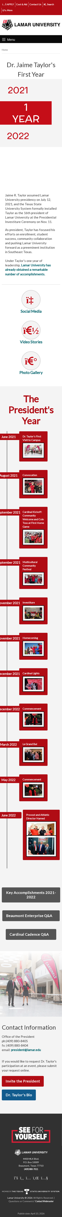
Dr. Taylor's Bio (19, 1095)
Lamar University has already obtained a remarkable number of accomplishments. (28, 269)
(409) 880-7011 (31, 1169)
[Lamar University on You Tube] (44, 1178)
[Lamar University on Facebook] (21, 1178)
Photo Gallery (31, 372)
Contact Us (35, 4)
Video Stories (31, 342)
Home (5, 49)
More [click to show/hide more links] (7, 10)
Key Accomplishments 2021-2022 (31, 894)
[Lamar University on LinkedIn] (36, 1178)
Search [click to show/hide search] (49, 4)
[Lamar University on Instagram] (28, 1178)
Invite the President (23, 1081)
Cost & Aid (21, 4)
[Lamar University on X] (16, 1178)
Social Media (31, 311)
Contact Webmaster (44, 1201)
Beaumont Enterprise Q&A (29, 915)
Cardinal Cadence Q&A (29, 934)
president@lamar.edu (26, 1050)
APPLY (8, 4)
